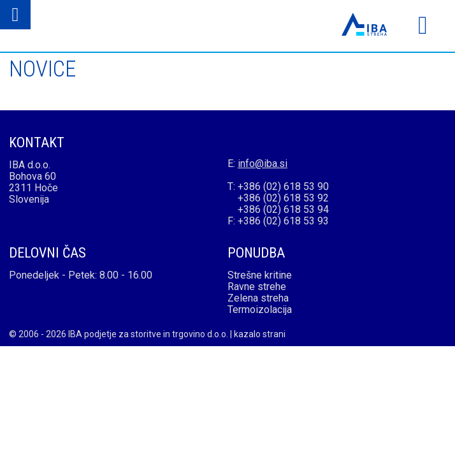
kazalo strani (259, 334)
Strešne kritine (259, 275)
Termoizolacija (259, 309)
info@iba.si (262, 163)
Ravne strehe (256, 286)
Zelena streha (258, 298)
